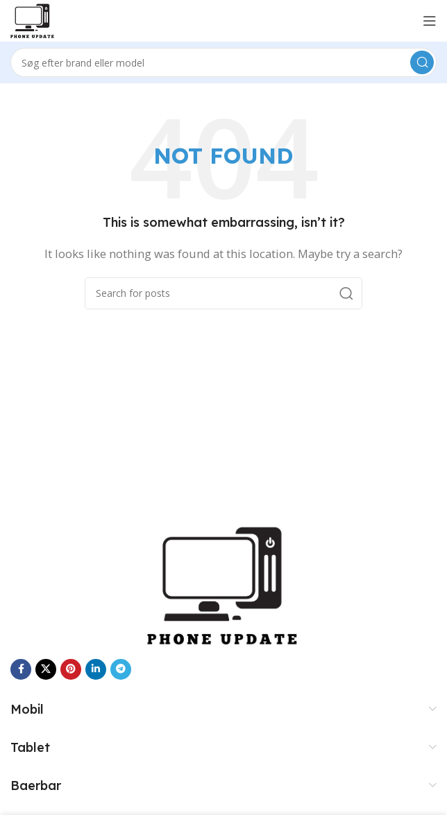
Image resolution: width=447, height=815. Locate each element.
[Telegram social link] (120, 669)
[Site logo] (32, 19)
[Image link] (223, 584)
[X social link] (45, 669)
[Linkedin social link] (95, 669)
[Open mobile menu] (430, 21)
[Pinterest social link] (70, 669)
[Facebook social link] (20, 669)
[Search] (223, 62)
